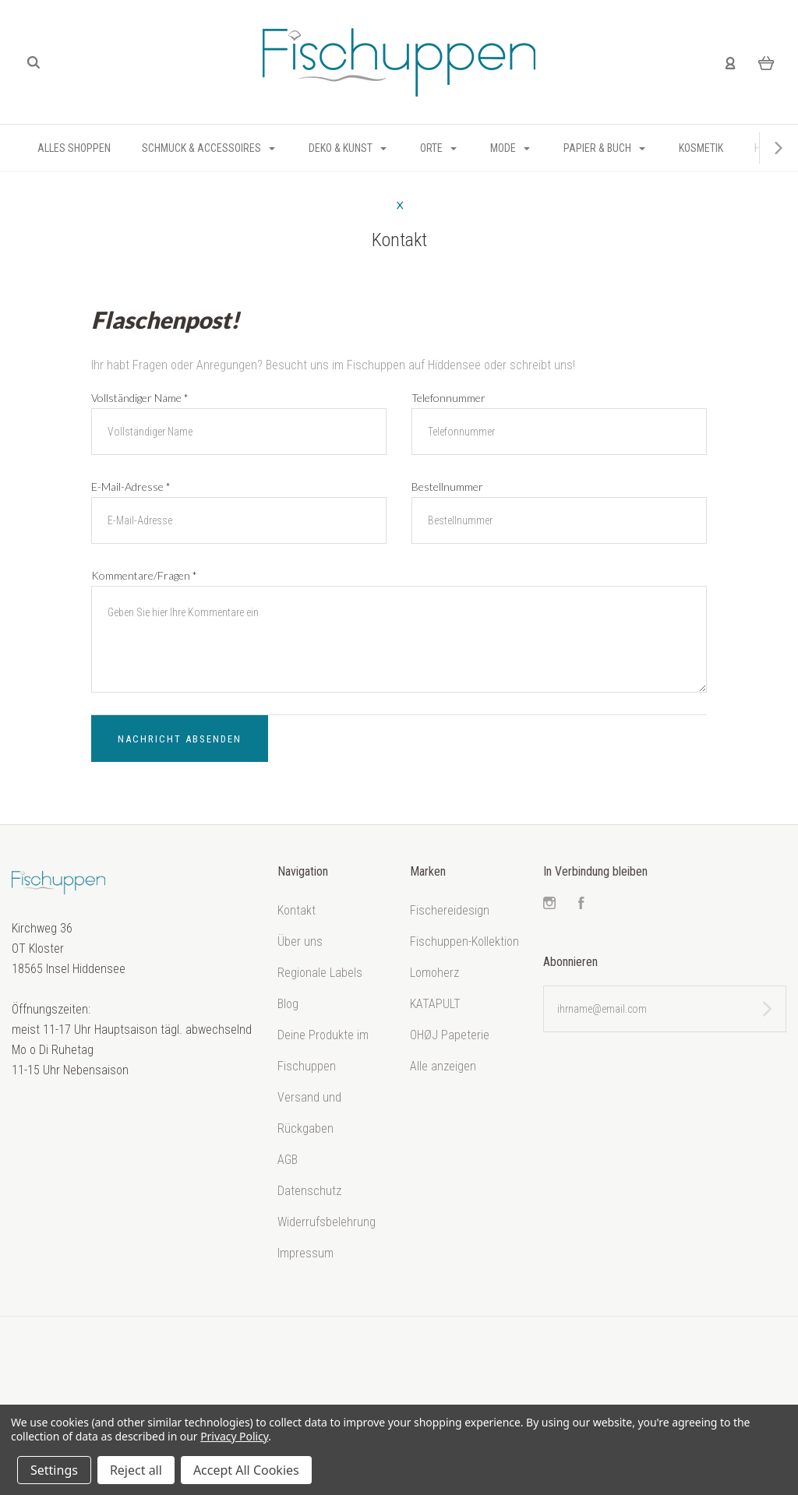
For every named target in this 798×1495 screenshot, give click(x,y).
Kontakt (296, 910)
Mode (510, 148)
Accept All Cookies (246, 1470)
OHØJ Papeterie (449, 1035)
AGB (287, 1159)
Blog (287, 1003)
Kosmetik (701, 148)
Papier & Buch (604, 148)
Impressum (305, 1253)
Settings (54, 1470)
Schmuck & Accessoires (208, 148)
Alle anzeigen (443, 1066)
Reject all (136, 1470)
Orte (438, 148)
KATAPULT (435, 1003)
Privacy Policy (234, 1436)
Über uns (300, 941)
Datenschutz (309, 1190)
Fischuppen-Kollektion (464, 941)
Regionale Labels (319, 972)
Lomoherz (434, 972)
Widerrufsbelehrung (326, 1222)
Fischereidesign (449, 910)
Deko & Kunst (348, 148)
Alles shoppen (74, 148)
